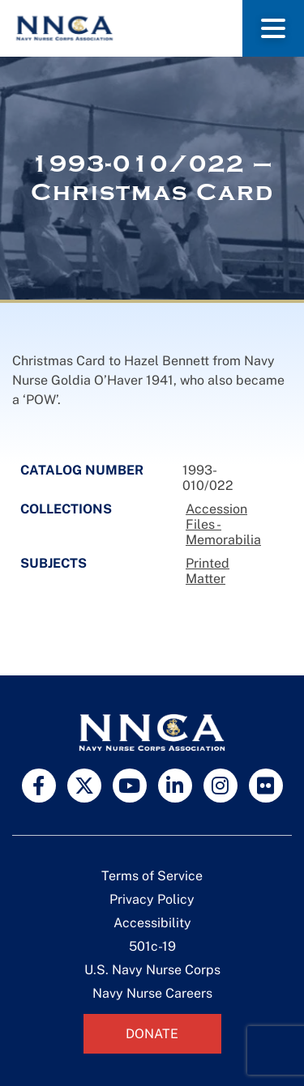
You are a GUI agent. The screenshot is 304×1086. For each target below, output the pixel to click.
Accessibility (152, 923)
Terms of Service (152, 876)
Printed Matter (207, 571)
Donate (152, 1033)
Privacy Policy (152, 899)
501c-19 (152, 946)
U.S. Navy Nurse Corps (152, 969)
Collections (66, 509)
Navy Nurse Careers (152, 993)
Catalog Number (81, 470)
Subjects (53, 563)
